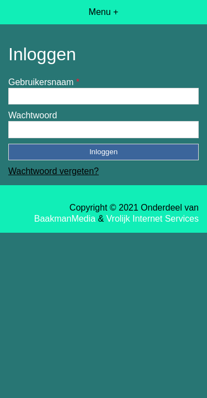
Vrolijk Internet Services (153, 218)
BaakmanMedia (64, 218)
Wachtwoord (32, 115)
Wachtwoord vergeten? (53, 171)
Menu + (104, 12)
